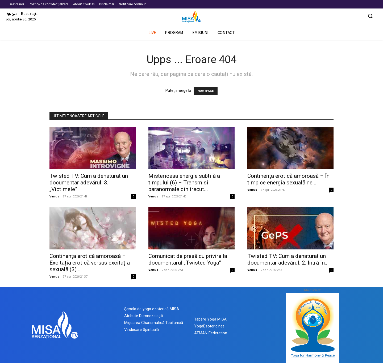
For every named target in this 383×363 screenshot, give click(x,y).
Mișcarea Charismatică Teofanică (153, 322)
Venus (54, 196)
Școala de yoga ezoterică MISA (151, 308)
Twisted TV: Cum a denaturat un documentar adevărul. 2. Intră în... (288, 259)
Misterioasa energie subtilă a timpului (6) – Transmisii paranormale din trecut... (184, 182)
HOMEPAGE (206, 91)
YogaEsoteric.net (209, 326)
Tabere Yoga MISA (210, 319)
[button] (370, 16)
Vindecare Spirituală (141, 329)
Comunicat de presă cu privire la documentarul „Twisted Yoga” (187, 259)
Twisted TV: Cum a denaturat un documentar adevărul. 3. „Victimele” (88, 182)
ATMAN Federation (210, 333)
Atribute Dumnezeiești (143, 315)
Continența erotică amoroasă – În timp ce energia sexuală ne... (288, 179)
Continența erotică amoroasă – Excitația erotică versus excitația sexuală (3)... (89, 263)
